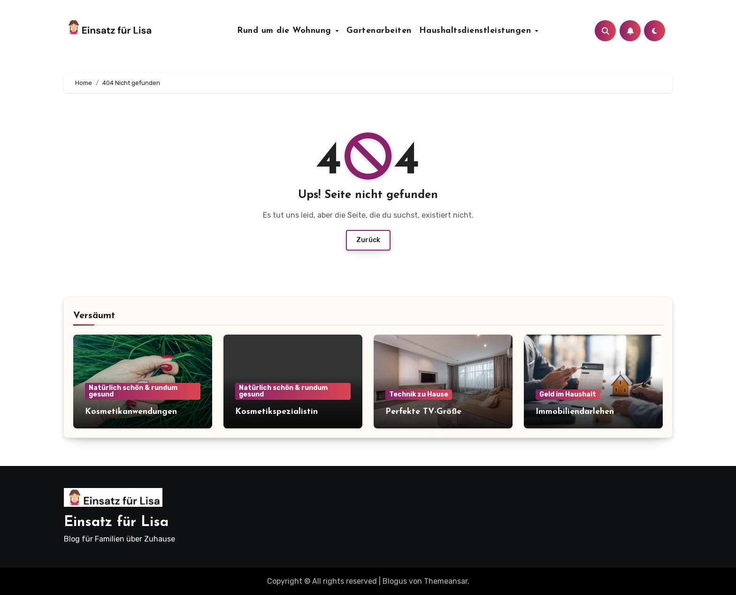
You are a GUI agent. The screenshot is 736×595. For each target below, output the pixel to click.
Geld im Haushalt (567, 394)
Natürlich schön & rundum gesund (133, 391)
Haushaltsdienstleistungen (476, 30)
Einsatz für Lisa (116, 522)
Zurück (368, 240)
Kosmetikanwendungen (131, 411)
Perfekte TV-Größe (423, 411)
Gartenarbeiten (379, 30)
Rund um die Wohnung (285, 30)
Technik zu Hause (418, 394)
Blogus (395, 581)
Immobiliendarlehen (575, 411)
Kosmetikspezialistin (276, 411)
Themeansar (446, 581)
